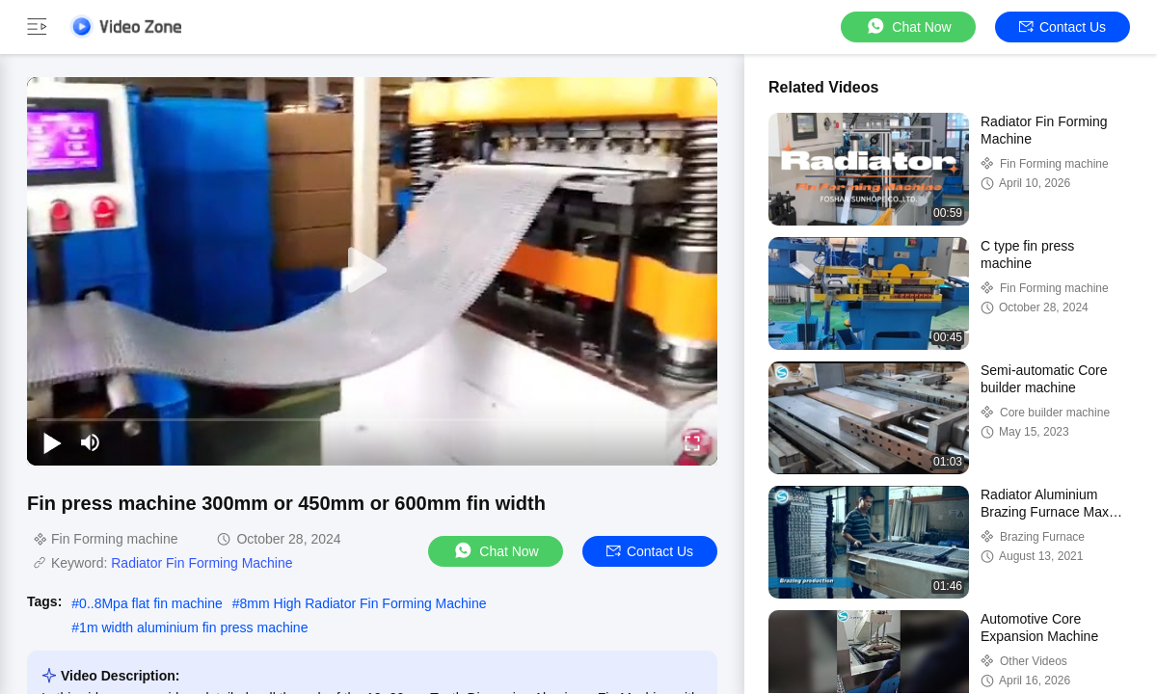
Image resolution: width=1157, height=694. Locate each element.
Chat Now (908, 26)
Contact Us (1062, 27)
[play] (372, 271)
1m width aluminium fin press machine (193, 627)
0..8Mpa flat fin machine (151, 603)
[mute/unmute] (90, 442)
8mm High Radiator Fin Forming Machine (363, 603)
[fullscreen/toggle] (692, 442)
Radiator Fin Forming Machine (201, 563)
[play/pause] (52, 442)
